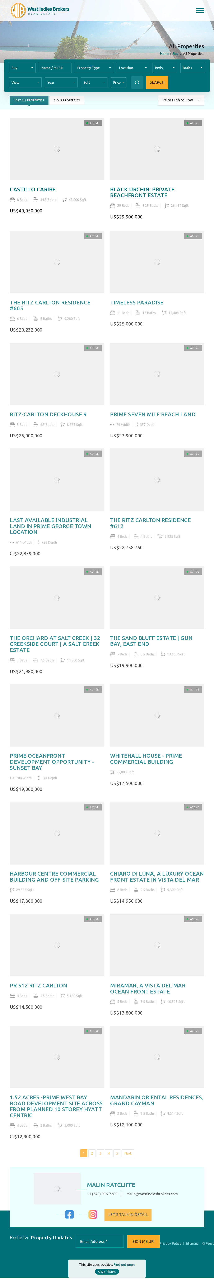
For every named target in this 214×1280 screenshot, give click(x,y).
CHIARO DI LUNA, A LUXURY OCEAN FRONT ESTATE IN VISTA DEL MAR (157, 882)
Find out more (124, 1264)
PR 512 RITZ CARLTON (38, 991)
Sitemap (191, 1246)
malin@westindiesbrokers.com (148, 1196)
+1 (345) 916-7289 (98, 1196)
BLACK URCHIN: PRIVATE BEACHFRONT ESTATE (142, 192)
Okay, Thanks (107, 1271)
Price (117, 82)
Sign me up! (143, 1244)
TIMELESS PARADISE (137, 307)
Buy (175, 54)
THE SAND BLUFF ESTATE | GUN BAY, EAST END (151, 646)
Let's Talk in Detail (132, 1217)
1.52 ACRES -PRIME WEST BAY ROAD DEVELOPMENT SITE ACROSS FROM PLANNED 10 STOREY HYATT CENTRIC (56, 1112)
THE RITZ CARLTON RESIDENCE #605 (50, 310)
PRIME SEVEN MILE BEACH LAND (153, 419)
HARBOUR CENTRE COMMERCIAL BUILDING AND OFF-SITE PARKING (54, 882)
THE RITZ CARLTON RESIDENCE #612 (150, 528)
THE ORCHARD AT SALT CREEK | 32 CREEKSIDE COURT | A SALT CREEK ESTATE (55, 649)
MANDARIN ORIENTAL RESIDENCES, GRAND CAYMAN (157, 1106)
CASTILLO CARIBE (33, 189)
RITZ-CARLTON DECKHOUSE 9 (48, 419)
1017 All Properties (29, 100)
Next (128, 1159)
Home (164, 54)
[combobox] (22, 68)
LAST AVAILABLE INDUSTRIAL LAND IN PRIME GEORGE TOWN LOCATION (50, 531)
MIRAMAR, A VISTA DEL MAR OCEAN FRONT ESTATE (147, 994)
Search (157, 82)
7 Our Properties (67, 100)
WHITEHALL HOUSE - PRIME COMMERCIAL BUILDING (146, 764)
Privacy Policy (170, 1246)
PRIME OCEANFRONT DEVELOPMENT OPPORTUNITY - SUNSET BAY (52, 767)
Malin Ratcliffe (107, 1187)
